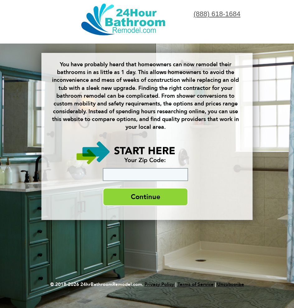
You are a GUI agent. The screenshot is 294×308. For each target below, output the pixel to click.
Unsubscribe (230, 284)
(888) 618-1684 (217, 14)
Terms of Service (196, 284)
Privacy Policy (159, 284)
